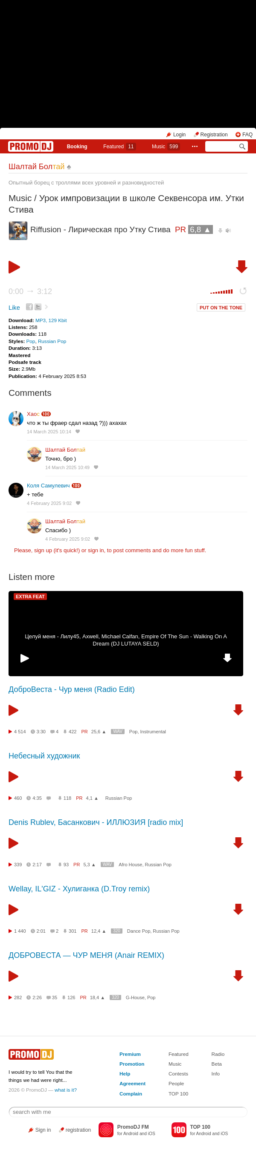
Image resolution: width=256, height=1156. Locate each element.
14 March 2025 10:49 (67, 467)
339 (18, 864)
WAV (117, 731)
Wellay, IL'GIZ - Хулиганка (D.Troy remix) (79, 889)
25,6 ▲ (98, 731)
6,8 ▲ (200, 229)
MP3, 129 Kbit (51, 320)
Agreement (132, 1083)
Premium (130, 1054)
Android (130, 1133)
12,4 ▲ (98, 931)
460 (18, 798)
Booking (77, 147)
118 (67, 798)
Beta (217, 1064)
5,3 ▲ (89, 864)
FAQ (247, 134)
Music (166, 146)
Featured (119, 146)
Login (179, 134)
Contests (178, 1073)
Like (14, 307)
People (176, 1083)
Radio (218, 1054)
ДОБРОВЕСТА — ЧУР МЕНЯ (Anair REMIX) (86, 955)
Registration (214, 134)
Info (216, 1073)
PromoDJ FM (133, 1127)
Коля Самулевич (48, 485)
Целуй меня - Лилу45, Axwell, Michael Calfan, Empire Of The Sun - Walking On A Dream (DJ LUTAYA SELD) (126, 640)
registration (78, 1130)
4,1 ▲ (92, 798)
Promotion (131, 1064)
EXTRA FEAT (30, 596)
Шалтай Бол (37, 166)
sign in (96, 550)
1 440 (20, 931)
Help (124, 1073)
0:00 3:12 (30, 291)
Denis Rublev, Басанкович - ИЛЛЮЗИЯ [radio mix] (96, 822)
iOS (151, 1133)
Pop (30, 341)
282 (18, 997)
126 (71, 997)
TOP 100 (178, 1093)
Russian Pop (52, 341)
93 (66, 864)
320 (116, 931)
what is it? (66, 1090)
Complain (130, 1093)
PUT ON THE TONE (221, 307)
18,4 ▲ (97, 997)
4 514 (20, 731)
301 (72, 931)
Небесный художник (44, 756)
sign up (43, 550)
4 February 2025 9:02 (49, 503)
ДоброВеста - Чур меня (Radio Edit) (72, 689)
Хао (33, 414)
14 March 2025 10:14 (49, 431)
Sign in (43, 1130)
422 (72, 731)
